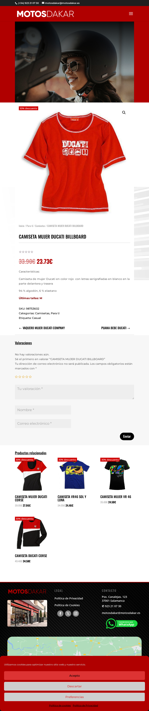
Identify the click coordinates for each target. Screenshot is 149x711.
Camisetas (40, 222)
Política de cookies (60, 705)
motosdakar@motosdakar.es (121, 613)
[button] (123, 108)
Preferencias (74, 697)
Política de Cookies (67, 605)
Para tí (29, 222)
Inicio (21, 222)
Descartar (74, 686)
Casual (36, 314)
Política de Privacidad (85, 705)
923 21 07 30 (113, 606)
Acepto (74, 675)
